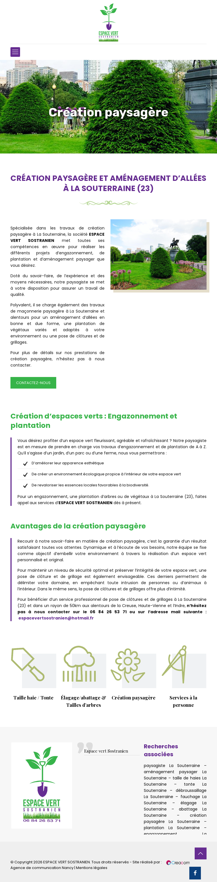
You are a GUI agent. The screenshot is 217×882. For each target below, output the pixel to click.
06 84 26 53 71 (108, 612)
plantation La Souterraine (172, 828)
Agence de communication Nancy (41, 867)
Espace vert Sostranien (106, 751)
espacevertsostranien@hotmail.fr (56, 618)
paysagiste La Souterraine (172, 765)
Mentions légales (91, 867)
